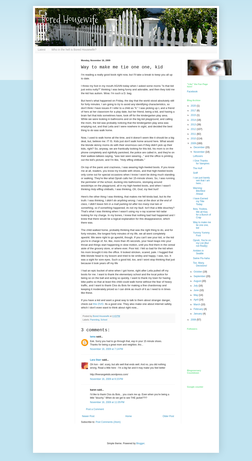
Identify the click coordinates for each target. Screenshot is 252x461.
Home (128, 416)
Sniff (195, 173)
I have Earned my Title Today (200, 201)
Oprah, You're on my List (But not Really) (202, 243)
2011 (194, 134)
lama (92, 336)
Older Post (168, 416)
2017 (194, 110)
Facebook (192, 91)
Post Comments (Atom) (108, 422)
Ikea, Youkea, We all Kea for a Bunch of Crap (202, 213)
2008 (194, 319)
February (199, 309)
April (196, 299)
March (197, 304)
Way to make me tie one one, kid (202, 225)
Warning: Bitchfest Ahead (199, 191)
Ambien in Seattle (198, 252)
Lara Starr (95, 359)
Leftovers (198, 156)
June (196, 290)
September (200, 276)
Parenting (94, 319)
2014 (194, 120)
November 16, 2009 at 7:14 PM (106, 349)
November (199, 152)
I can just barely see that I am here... (201, 180)
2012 (194, 129)
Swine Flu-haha (201, 258)
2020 (194, 105)
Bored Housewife (69, 19)
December (199, 147)
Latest (41, 49)
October (198, 271)
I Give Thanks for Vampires (201, 162)
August (198, 281)
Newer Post (88, 416)
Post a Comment (95, 409)
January (198, 313)
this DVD (98, 303)
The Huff (197, 168)
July (196, 285)
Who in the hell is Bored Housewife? (73, 49)
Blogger (140, 443)
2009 (194, 143)
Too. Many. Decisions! (200, 264)
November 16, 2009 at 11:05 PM (107, 402)
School (104, 319)
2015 (194, 115)
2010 (194, 138)
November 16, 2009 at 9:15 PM (106, 379)
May (196, 295)
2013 (194, 124)
